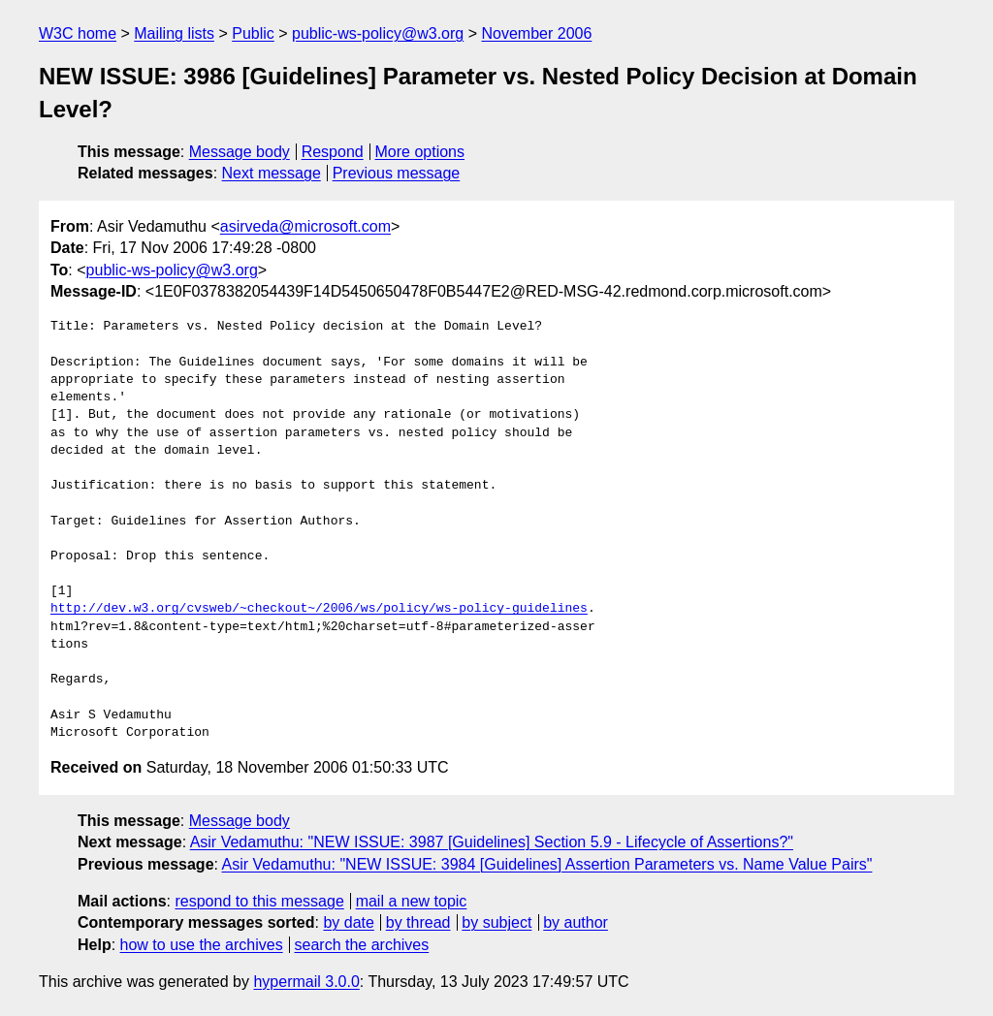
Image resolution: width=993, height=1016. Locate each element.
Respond (333, 151)
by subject (496, 922)
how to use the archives (201, 945)
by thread (418, 922)
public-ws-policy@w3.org (378, 33)
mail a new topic (411, 901)
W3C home (77, 33)
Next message (271, 173)
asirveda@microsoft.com (305, 226)
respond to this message (259, 901)
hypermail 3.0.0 (306, 981)
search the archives (362, 945)
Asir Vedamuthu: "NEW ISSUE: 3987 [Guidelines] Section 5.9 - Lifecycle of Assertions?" (491, 842)
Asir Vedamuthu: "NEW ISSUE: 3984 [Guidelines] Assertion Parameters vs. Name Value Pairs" (547, 864)
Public (253, 33)
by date (348, 922)
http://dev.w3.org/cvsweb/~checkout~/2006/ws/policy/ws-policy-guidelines (319, 609)
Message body (239, 151)
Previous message (397, 173)
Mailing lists (174, 33)
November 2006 (536, 33)
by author (575, 922)
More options (420, 151)
